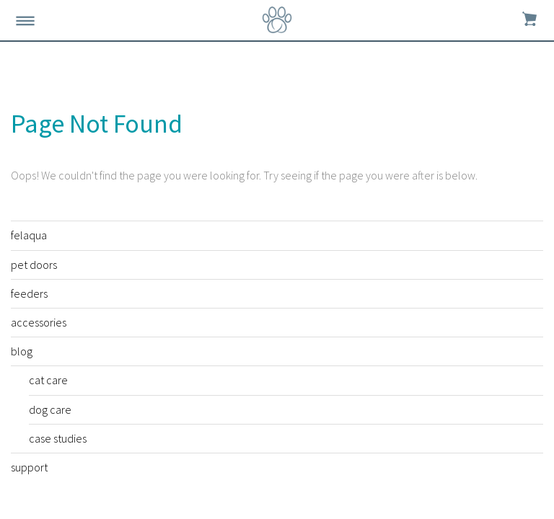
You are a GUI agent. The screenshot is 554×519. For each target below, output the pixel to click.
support (29, 467)
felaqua (29, 235)
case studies (58, 438)
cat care (48, 380)
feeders (29, 293)
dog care (50, 409)
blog (21, 351)
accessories (38, 322)
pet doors (34, 264)
